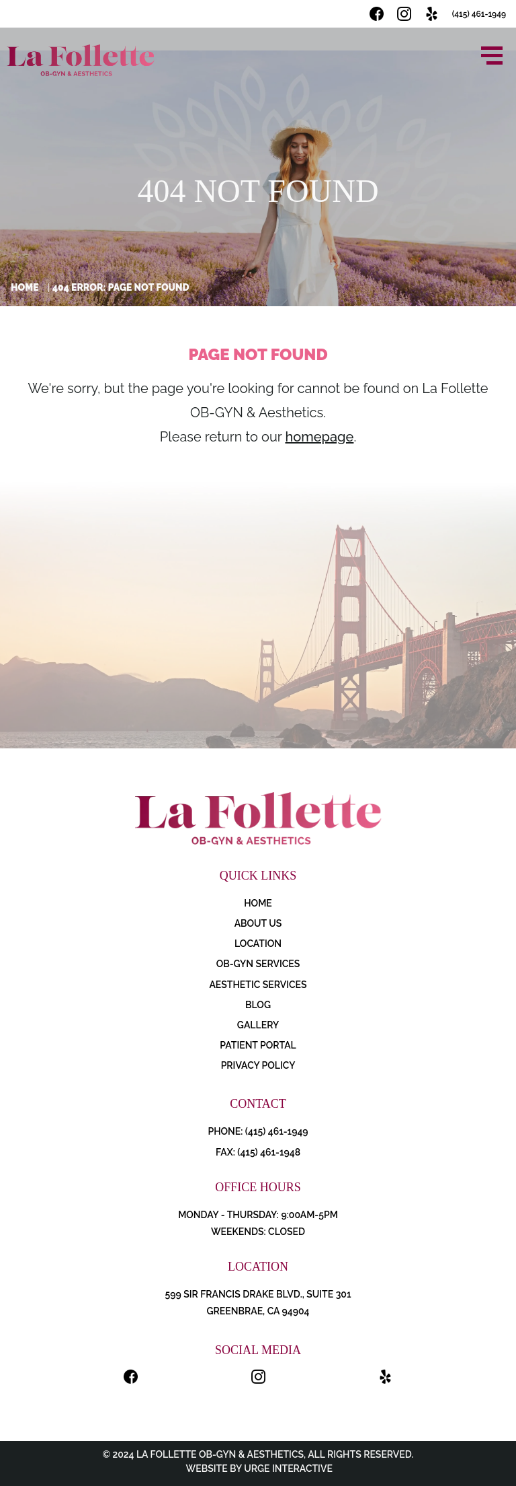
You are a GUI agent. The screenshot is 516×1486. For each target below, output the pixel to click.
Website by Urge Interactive (258, 1468)
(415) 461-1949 (479, 14)
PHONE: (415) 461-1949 (258, 1131)
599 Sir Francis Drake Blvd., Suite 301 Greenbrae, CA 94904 (258, 1302)
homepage (319, 437)
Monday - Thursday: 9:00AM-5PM (258, 1214)
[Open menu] (492, 55)
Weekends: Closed (258, 1231)
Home (25, 287)
